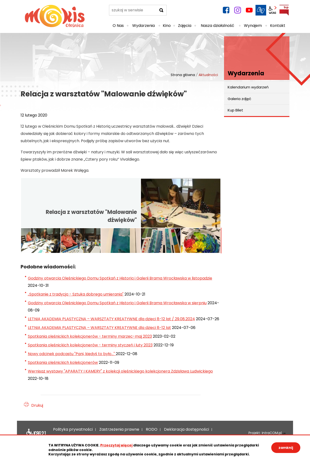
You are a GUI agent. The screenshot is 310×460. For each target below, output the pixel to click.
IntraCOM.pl (272, 433)
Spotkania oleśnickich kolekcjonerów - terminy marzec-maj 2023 (90, 336)
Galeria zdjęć (239, 98)
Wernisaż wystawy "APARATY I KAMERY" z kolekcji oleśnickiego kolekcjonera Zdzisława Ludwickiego (120, 371)
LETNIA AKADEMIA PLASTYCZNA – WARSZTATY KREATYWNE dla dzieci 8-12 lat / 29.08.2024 (111, 319)
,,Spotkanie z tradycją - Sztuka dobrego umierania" (76, 294)
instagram (237, 10)
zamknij (286, 447)
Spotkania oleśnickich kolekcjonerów (63, 362)
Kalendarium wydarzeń (248, 87)
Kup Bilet (235, 110)
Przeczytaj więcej (116, 445)
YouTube (249, 10)
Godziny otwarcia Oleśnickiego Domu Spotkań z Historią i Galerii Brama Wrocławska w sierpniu (117, 303)
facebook (226, 10)
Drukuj (37, 405)
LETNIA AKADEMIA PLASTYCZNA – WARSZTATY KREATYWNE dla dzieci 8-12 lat (99, 327)
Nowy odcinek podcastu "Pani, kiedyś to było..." (72, 354)
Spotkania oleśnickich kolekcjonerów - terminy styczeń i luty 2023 (90, 345)
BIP (284, 10)
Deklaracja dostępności (36, 433)
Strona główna (183, 74)
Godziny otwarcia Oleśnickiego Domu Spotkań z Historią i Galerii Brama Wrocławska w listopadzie (120, 278)
